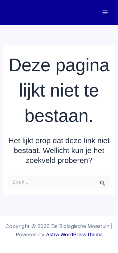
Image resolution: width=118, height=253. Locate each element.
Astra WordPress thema (74, 234)
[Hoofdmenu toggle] (105, 12)
